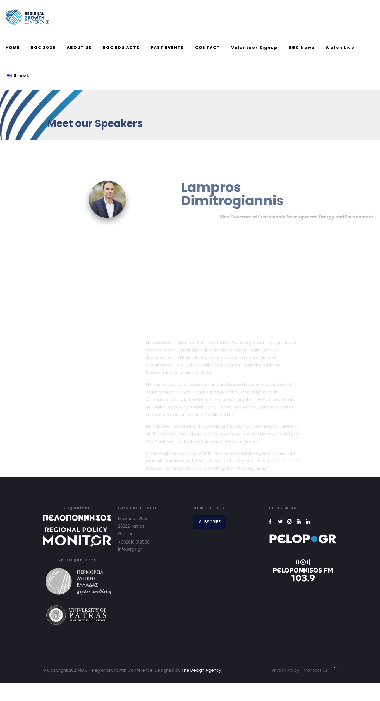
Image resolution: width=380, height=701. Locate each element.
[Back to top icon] (335, 667)
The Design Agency (201, 670)
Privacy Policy (285, 670)
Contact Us (316, 670)
